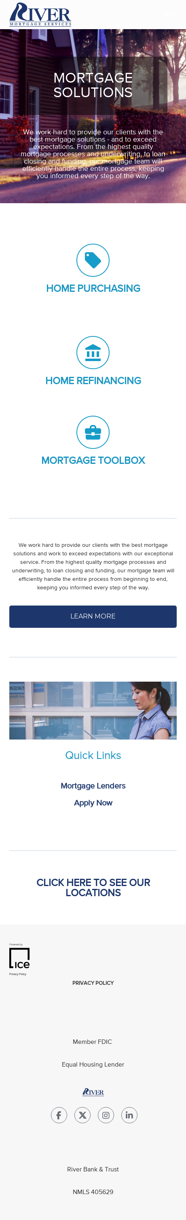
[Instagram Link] (106, 1117)
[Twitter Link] (82, 1117)
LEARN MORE (93, 616)
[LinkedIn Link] (129, 1117)
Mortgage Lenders (93, 786)
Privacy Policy (93, 983)
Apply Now (93, 803)
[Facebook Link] (59, 1117)
